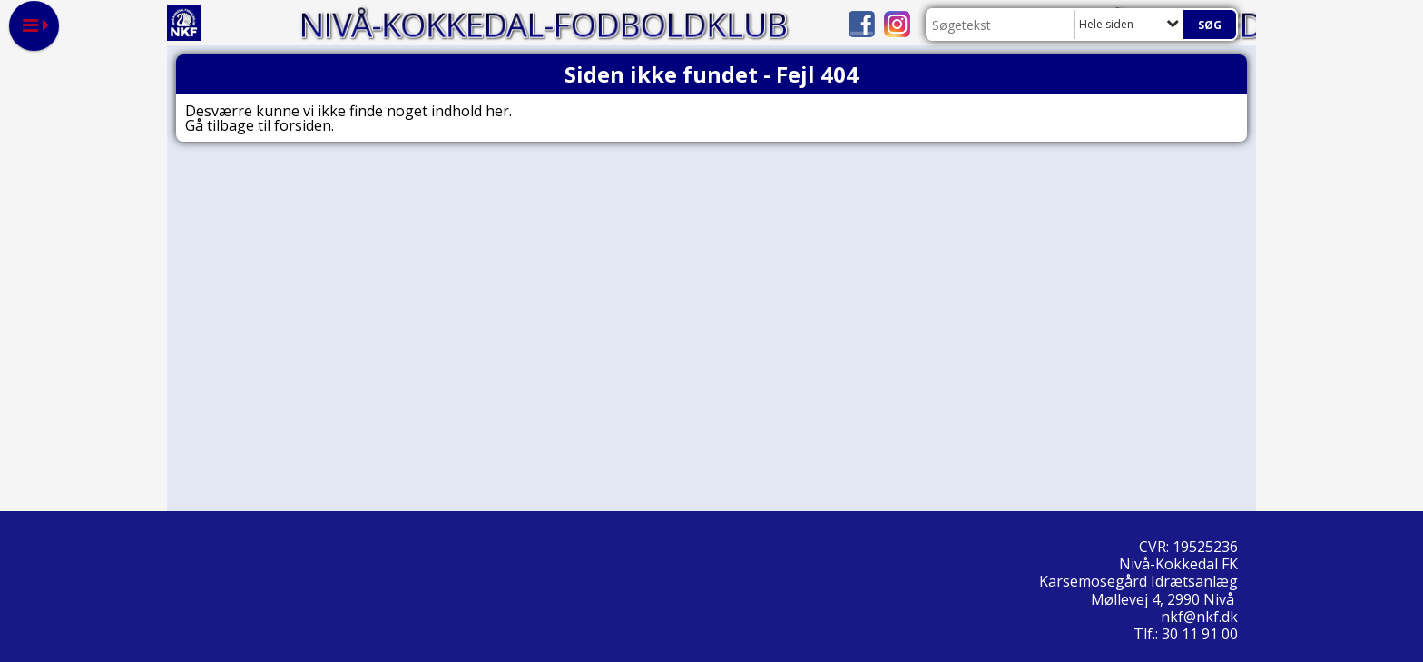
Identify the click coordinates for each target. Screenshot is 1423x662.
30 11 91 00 (1200, 634)
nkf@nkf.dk (1201, 617)
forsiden (302, 125)
